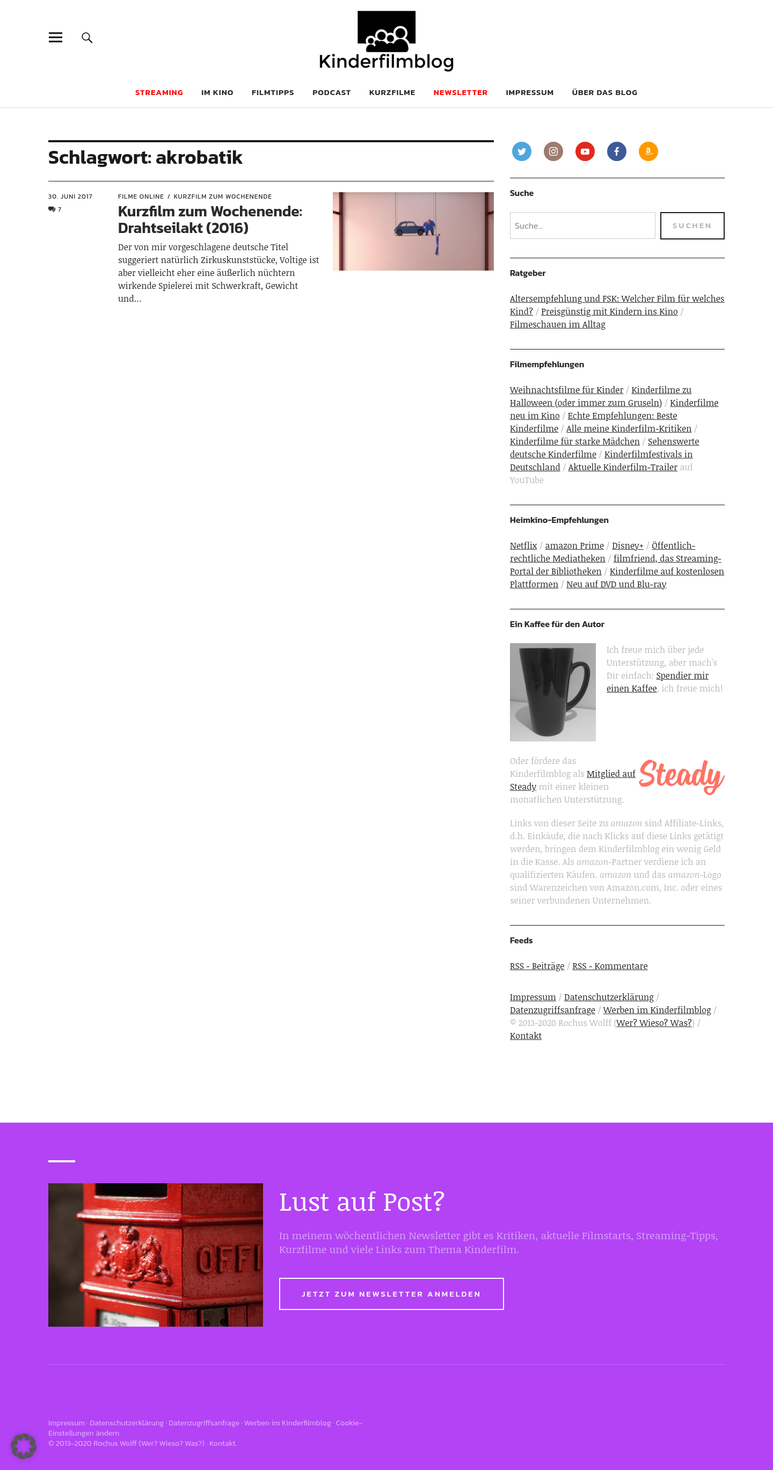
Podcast (331, 92)
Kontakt (526, 1036)
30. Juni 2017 (70, 196)
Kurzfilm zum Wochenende (223, 196)
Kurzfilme (392, 92)
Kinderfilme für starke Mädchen (575, 441)
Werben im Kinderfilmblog (657, 1010)
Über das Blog (605, 92)
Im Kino (217, 92)
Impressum (530, 92)
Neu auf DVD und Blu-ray (616, 584)
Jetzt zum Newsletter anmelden (392, 1293)
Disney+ (628, 545)
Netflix (523, 545)
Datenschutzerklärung (609, 997)
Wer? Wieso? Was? (654, 1023)
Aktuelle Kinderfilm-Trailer (622, 467)
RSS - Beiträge (537, 966)
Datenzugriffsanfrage (552, 1010)
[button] (23, 1446)
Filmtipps (273, 92)
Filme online (141, 196)
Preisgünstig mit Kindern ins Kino (609, 311)
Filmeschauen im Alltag (558, 324)
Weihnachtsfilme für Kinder (566, 390)
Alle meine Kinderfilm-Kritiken (628, 428)
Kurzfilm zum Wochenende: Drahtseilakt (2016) (210, 219)
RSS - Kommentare (610, 966)
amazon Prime (574, 545)
